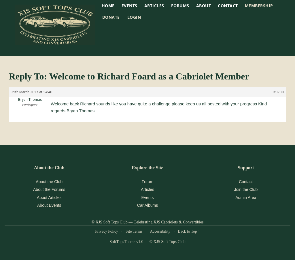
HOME (108, 5)
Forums (180, 5)
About (203, 5)
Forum (147, 181)
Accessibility (160, 231)
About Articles (49, 197)
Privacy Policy (106, 231)
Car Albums (147, 205)
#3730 (278, 92)
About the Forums (49, 189)
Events (147, 197)
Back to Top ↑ (189, 231)
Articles (154, 5)
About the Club (49, 181)
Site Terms (134, 231)
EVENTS (129, 5)
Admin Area (245, 197)
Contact (228, 5)
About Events (49, 205)
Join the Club (246, 189)
